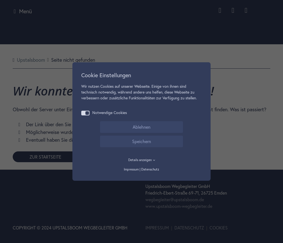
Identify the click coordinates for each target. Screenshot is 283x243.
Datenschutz (150, 169)
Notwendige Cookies (104, 112)
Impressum (131, 169)
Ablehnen (141, 127)
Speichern (141, 141)
